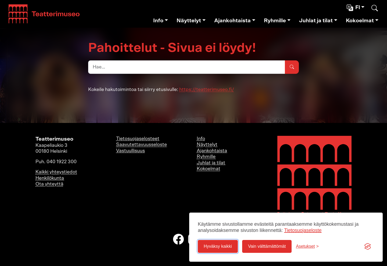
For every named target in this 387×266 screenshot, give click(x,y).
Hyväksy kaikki (218, 246)
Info (158, 20)
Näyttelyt (189, 20)
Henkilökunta (49, 178)
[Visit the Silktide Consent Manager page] (367, 246)
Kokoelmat (360, 20)
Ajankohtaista (232, 20)
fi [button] (354, 8)
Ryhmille (275, 20)
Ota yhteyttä (49, 184)
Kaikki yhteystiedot (56, 172)
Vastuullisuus (130, 150)
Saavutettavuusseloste (141, 144)
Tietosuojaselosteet (137, 138)
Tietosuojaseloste (302, 230)
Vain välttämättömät (267, 246)
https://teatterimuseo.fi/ (206, 89)
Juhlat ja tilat (316, 20)
